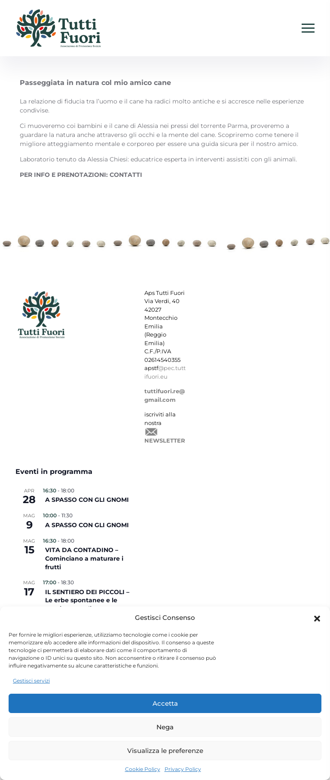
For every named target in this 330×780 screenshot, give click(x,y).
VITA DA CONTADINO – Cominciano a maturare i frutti (84, 558)
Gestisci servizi (31, 680)
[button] (317, 617)
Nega (165, 727)
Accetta (165, 703)
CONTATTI (126, 175)
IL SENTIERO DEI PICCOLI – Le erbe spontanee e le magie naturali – (87, 600)
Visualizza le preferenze (165, 751)
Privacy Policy (183, 769)
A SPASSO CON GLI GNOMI (87, 500)
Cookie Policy (142, 769)
